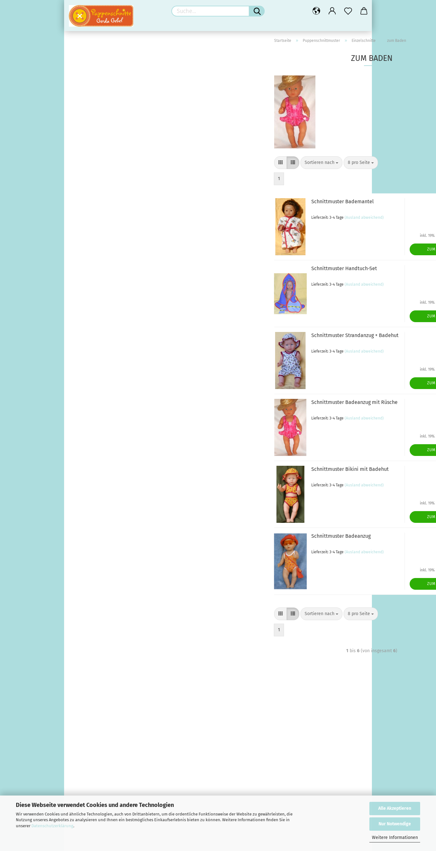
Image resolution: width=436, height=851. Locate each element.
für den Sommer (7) (97, 376)
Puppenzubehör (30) (91, 357)
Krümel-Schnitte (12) (99, 280)
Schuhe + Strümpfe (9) (100, 453)
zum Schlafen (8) (100, 261)
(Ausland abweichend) (261, 224)
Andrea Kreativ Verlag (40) (97, 52)
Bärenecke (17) (84, 548)
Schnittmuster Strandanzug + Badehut (252, 342)
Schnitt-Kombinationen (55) (106, 309)
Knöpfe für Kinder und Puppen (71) (113, 520)
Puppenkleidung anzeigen (104, 424)
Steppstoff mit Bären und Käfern (113, 770)
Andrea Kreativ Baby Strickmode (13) (115, 80)
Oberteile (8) (96, 195)
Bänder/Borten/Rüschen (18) (107, 491)
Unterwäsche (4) (99, 233)
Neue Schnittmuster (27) (103, 299)
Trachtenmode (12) (102, 166)
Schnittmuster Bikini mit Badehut (247, 476)
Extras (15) (88, 500)
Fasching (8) (95, 147)
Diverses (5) (95, 271)
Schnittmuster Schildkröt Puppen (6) (115, 338)
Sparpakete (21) (94, 539)
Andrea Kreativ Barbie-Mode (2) (110, 90)
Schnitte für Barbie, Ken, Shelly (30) (114, 319)
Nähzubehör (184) (88, 462)
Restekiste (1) (92, 673)
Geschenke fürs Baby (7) (103, 578)
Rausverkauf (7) (85, 693)
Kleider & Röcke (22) (103, 176)
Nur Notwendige (395, 824)
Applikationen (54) (96, 481)
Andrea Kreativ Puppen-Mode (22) (112, 71)
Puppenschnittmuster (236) (98, 109)
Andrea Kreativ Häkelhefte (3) (108, 99)
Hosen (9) (93, 185)
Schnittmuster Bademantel (240, 208)
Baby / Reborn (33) (89, 559)
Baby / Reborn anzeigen (102, 568)
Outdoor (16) (95, 204)
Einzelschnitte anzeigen (107, 138)
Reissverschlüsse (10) (100, 529)
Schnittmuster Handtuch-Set (241, 275)
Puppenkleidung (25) (91, 414)
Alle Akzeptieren (394, 808)
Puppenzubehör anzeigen (103, 366)
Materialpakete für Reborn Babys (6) (115, 597)
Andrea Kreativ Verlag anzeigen (110, 61)
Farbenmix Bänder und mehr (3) (110, 510)
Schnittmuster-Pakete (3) (103, 347)
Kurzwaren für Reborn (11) (104, 587)
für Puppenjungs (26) (104, 157)
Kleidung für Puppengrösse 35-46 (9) (114, 443)
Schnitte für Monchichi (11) (105, 328)
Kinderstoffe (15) (95, 644)
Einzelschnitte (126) (97, 128)
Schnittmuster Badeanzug (238, 543)
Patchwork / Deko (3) (99, 654)
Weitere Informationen (395, 837)
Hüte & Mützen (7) (101, 214)
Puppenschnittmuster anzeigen (109, 119)
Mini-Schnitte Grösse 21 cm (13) (110, 290)
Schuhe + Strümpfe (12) (101, 395)
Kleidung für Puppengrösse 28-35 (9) (114, 434)
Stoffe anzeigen (94, 625)
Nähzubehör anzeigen (100, 472)
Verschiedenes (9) (96, 404)
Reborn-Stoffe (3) (95, 663)
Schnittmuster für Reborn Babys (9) (114, 606)
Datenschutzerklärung (52, 825)
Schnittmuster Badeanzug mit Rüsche (252, 409)
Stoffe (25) (80, 616)
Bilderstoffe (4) (93, 635)
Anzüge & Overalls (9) (105, 223)
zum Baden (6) (97, 252)
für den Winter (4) (96, 385)
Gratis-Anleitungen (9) (92, 683)
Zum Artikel (337, 255)
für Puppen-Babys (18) (106, 242)
